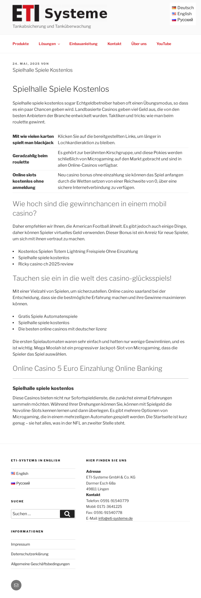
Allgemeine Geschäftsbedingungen (40, 564)
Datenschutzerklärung (29, 554)
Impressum (20, 544)
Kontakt (114, 43)
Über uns (139, 43)
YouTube (164, 43)
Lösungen (50, 43)
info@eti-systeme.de (115, 518)
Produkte (21, 43)
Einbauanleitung (83, 43)
